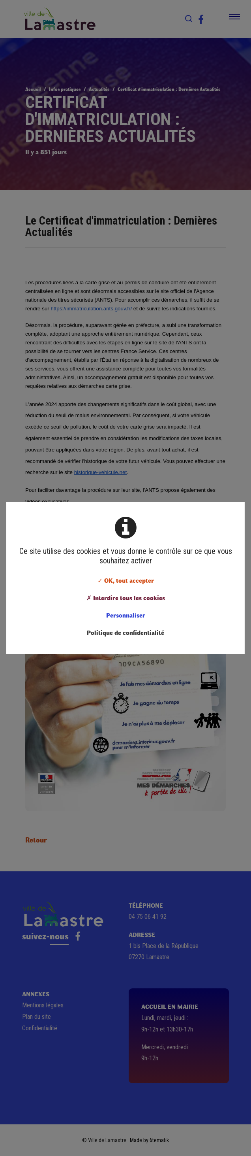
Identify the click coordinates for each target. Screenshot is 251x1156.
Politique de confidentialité (125, 632)
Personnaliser (125, 615)
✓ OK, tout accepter (125, 580)
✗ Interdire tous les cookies (125, 597)
